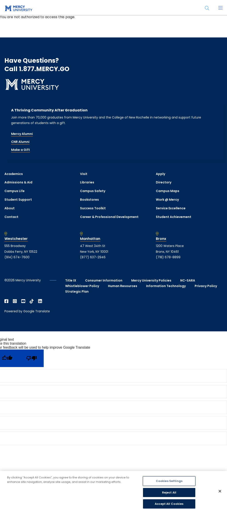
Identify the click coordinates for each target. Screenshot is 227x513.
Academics (13, 174)
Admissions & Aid (18, 182)
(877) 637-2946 (93, 257)
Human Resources (122, 286)
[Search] (207, 8)
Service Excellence (171, 208)
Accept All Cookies (169, 504)
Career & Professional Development (109, 217)
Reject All (169, 492)
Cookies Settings (169, 481)
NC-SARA (187, 280)
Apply (160, 174)
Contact (11, 217)
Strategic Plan (77, 291)
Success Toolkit (93, 208)
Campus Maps (167, 191)
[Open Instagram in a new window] (15, 301)
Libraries (87, 182)
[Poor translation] (31, 358)
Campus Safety (92, 191)
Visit (83, 174)
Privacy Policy (206, 286)
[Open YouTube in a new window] (23, 301)
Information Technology (166, 286)
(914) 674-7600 (16, 257)
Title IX (70, 280)
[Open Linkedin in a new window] (40, 301)
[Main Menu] (220, 8)
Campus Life (14, 191)
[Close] (220, 491)
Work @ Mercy (167, 199)
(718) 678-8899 (168, 257)
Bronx (161, 239)
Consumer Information (103, 280)
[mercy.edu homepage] (17, 8)
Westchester (16, 239)
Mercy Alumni (22, 134)
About (9, 208)
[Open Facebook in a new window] (6, 301)
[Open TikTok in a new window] (32, 301)
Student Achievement (173, 217)
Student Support (18, 199)
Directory (163, 182)
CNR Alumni (20, 142)
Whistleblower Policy (82, 286)
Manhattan (90, 239)
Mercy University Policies (151, 280)
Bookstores (89, 199)
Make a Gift (20, 150)
